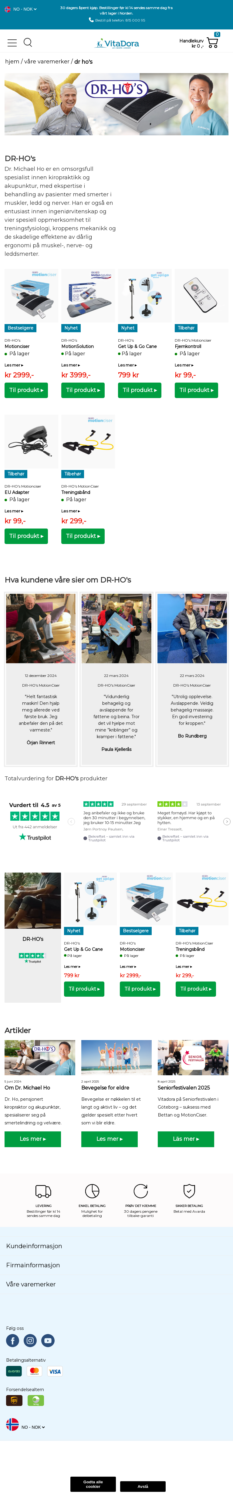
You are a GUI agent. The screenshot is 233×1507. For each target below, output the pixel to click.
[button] (8, 9)
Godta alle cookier (93, 1484)
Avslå (142, 1486)
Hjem (12, 62)
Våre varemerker (46, 62)
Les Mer (55, 1462)
